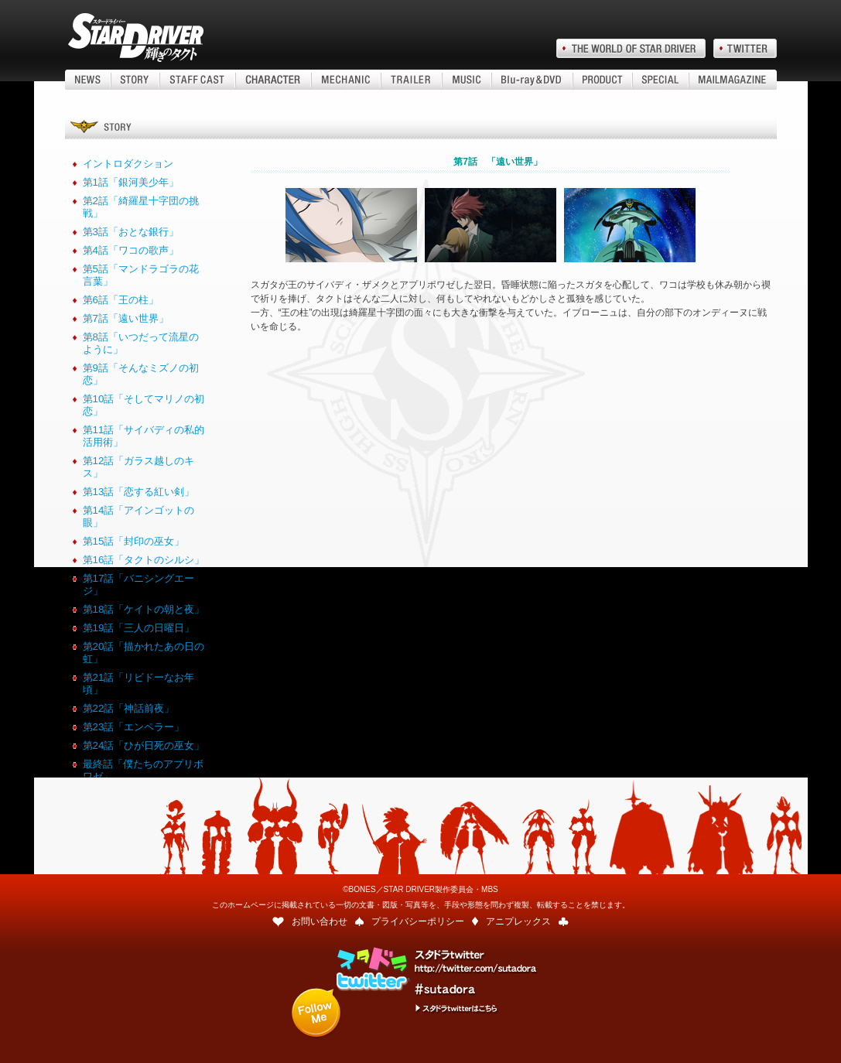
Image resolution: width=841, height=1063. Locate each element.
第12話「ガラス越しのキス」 (139, 467)
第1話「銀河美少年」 (131, 182)
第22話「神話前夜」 (129, 708)
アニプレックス (518, 921)
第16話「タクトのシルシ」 (144, 560)
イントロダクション (128, 163)
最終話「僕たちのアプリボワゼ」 (143, 770)
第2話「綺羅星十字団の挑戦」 (141, 207)
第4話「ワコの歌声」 (131, 250)
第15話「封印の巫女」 (134, 541)
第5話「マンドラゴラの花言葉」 (141, 275)
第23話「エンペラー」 (134, 727)
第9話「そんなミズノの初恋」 (141, 374)
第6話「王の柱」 (121, 300)
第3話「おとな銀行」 (131, 232)
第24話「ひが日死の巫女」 (144, 745)
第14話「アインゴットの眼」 (139, 516)
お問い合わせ (319, 921)
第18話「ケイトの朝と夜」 (144, 609)
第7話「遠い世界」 (126, 318)
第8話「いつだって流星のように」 (141, 343)
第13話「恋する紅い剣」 (139, 491)
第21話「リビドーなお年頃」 (139, 684)
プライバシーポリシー (417, 921)
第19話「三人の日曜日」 (139, 628)
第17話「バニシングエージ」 (139, 584)
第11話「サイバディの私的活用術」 (144, 436)
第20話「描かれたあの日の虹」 (144, 653)
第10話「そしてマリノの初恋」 (144, 405)
